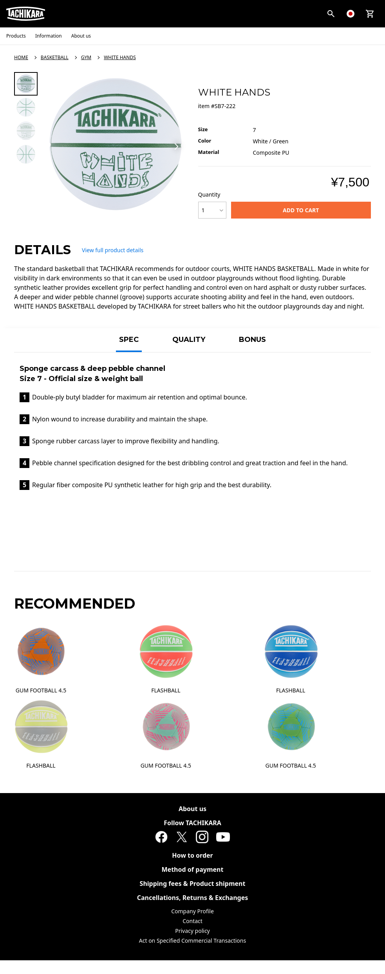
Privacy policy (192, 930)
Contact (192, 921)
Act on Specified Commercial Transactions (192, 940)
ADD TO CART (301, 210)
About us (192, 808)
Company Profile (192, 911)
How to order (192, 855)
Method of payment (193, 869)
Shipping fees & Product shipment (193, 883)
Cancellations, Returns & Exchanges (192, 897)
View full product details (112, 250)
